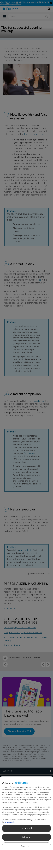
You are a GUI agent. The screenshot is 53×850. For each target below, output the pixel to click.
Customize (26, 846)
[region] (26, 813)
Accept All (26, 828)
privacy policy (10, 822)
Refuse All (26, 837)
